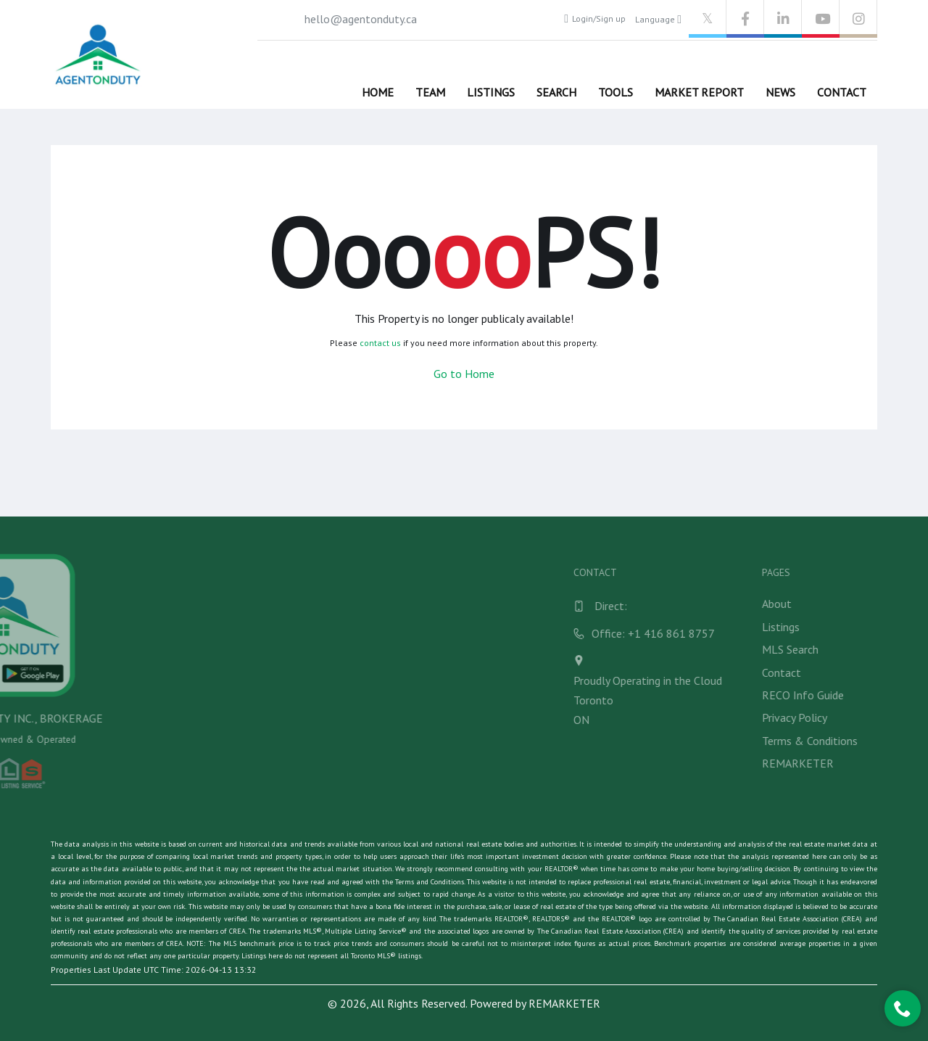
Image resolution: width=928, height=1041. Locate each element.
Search (556, 92)
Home (378, 92)
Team (430, 92)
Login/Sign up (595, 19)
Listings (491, 92)
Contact (841, 92)
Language (658, 19)
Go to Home (464, 373)
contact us (380, 342)
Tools (615, 92)
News (780, 92)
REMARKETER (564, 1003)
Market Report (699, 92)
